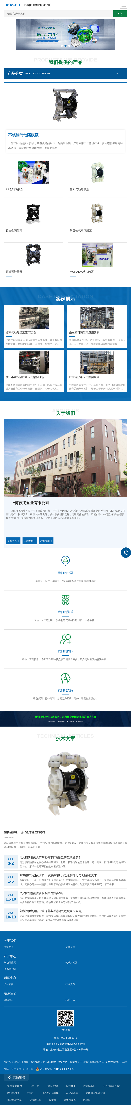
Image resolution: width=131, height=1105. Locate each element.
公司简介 (9, 947)
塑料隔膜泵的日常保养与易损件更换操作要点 (51, 911)
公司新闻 (9, 984)
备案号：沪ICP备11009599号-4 (87, 1062)
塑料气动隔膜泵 (79, 189)
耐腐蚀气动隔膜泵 (81, 230)
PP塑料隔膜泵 (14, 189)
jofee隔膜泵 (10, 968)
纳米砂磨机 (53, 1086)
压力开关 (34, 1086)
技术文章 (70, 984)
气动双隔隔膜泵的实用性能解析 (41, 893)
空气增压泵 (35, 1099)
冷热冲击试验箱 (50, 1093)
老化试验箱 (72, 1093)
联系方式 (70, 999)
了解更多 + (13, 540)
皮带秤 (52, 1099)
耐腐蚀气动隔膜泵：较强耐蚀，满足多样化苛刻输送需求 (58, 875)
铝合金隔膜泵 (14, 230)
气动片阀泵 (72, 962)
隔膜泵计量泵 (14, 271)
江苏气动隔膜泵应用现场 (21, 332)
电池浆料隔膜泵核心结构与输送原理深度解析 (51, 857)
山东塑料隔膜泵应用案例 (84, 332)
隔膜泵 (86, 1099)
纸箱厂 (30, 1093)
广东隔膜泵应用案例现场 (84, 377)
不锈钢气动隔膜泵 (23, 135)
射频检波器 (70, 1099)
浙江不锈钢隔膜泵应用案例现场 (25, 377)
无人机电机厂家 (111, 1086)
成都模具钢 (89, 1086)
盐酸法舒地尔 (14, 1086)
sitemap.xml (112, 1062)
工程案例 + (30, 540)
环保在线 (28, 1068)
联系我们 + (46, 540)
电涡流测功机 (14, 1099)
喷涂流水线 (13, 1093)
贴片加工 (71, 1086)
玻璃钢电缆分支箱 (95, 1093)
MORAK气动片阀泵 (82, 271)
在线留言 (9, 999)
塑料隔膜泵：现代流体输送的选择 (24, 832)
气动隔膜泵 (10, 962)
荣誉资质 (70, 947)
